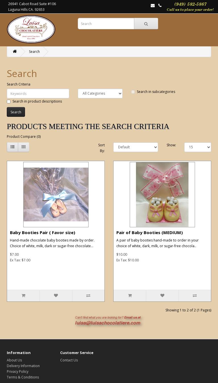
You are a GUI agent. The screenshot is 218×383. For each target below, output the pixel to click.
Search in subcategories (153, 91)
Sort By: (101, 148)
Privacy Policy (17, 371)
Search (34, 51)
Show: (171, 145)
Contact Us (69, 360)
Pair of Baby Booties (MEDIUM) (149, 232)
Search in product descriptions (34, 101)
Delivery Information (23, 365)
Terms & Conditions (23, 377)
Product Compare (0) (24, 136)
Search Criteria (18, 84)
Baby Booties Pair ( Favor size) (42, 232)
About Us (14, 360)
